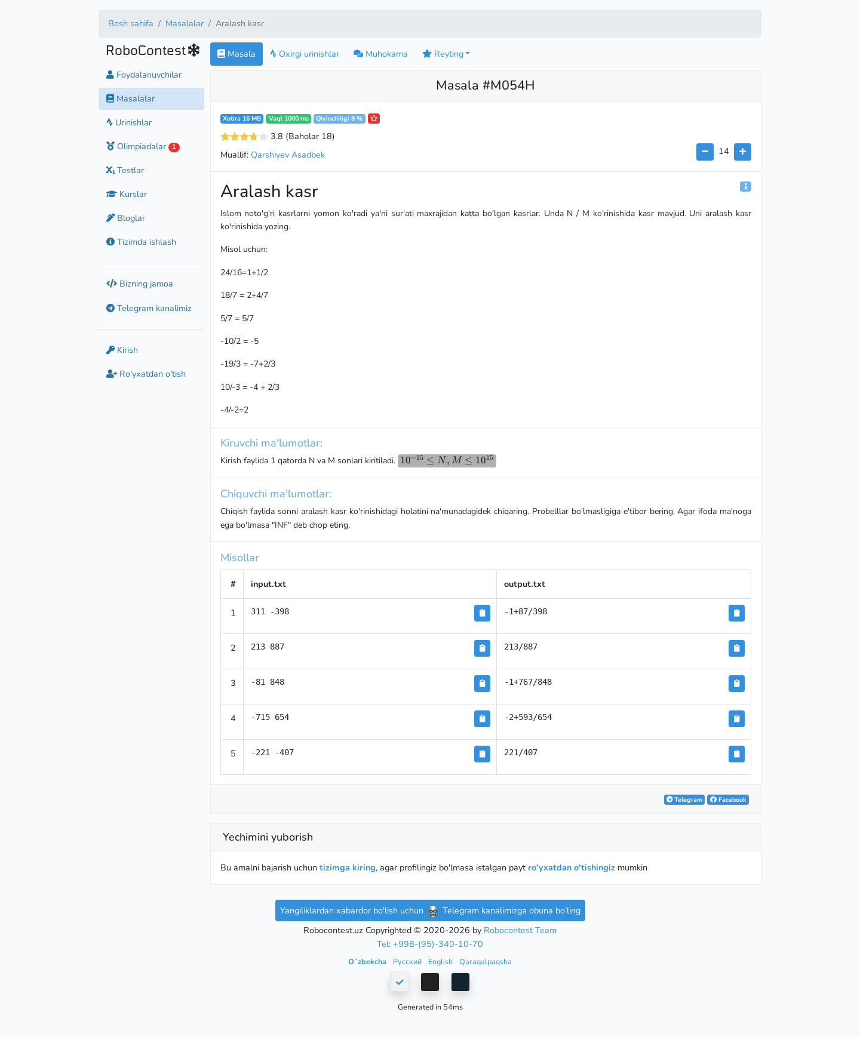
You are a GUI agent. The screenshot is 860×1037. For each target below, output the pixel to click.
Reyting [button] (442, 54)
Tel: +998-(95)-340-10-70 (430, 944)
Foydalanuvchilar (144, 75)
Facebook (728, 799)
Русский (408, 961)
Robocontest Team (520, 930)
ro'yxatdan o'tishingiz (571, 867)
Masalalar (184, 23)
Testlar (125, 170)
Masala (236, 54)
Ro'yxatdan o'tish (146, 374)
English (441, 961)
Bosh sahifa (130, 23)
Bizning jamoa (139, 284)
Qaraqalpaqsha (485, 961)
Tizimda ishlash (141, 242)
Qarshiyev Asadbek (288, 155)
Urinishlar (129, 122)
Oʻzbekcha (368, 961)
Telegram (684, 799)
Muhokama (381, 54)
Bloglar (125, 218)
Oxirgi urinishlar (304, 54)
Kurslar (126, 194)
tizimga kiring (348, 867)
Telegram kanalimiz (149, 308)
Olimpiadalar (143, 146)
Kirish (122, 350)
